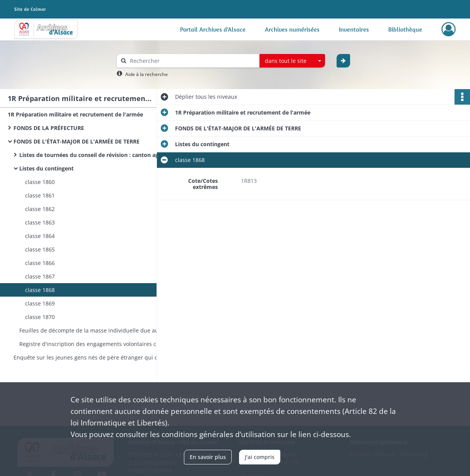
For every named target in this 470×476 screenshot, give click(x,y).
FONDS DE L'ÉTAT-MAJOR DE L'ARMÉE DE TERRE (76, 141)
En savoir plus (208, 457)
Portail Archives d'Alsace (213, 29)
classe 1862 (40, 209)
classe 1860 (40, 182)
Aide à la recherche (146, 74)
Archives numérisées (292, 29)
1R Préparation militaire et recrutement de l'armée (75, 114)
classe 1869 (40, 303)
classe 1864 (40, 236)
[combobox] (292, 61)
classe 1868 (40, 290)
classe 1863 (40, 222)
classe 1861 (40, 195)
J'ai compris (260, 457)
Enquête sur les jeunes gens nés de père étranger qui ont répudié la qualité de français (90, 357)
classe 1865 (40, 249)
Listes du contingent (46, 168)
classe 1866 (40, 263)
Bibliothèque (405, 29)
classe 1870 (40, 317)
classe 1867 (40, 276)
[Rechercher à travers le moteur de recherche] (192, 61)
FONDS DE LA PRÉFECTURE (48, 128)
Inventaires (354, 29)
